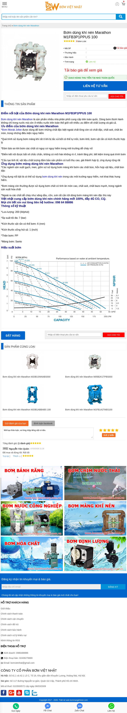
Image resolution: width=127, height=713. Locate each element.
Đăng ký (113, 587)
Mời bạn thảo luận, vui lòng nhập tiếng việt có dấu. (48, 433)
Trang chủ (6, 25)
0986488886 (22, 653)
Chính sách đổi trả (9, 624)
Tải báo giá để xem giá (83, 70)
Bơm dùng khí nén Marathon (26, 25)
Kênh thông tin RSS (10, 640)
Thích (14, 456)
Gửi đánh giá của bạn (15, 423)
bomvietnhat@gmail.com (23, 663)
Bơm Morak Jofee (12, 129)
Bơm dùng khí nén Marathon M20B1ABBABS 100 (27, 409)
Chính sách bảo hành (11, 630)
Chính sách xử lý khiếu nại (13, 635)
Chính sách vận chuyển (12, 619)
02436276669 (25, 658)
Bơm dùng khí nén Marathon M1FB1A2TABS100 (88, 409)
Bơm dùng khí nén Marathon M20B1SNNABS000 (26, 376)
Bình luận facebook (43, 423)
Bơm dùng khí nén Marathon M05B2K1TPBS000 (88, 376)
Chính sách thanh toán (12, 613)
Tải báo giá (120, 48)
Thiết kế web (64, 700)
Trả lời (6, 456)
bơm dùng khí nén (52, 176)
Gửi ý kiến (109, 435)
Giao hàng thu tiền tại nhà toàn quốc (92, 78)
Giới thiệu (5, 608)
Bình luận (81, 41)
